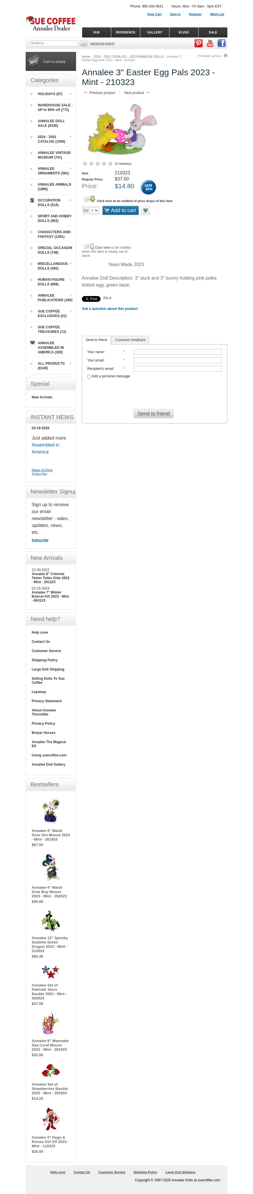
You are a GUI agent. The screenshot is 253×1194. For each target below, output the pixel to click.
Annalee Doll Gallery (48, 764)
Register (195, 14)
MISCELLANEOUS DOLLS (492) (49, 266)
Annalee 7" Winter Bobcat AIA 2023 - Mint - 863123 (50, 596)
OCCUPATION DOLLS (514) (45, 202)
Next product (137, 93)
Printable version (210, 56)
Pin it (107, 298)
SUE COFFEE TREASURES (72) (48, 329)
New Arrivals (42, 397)
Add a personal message (108, 376)
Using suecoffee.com (49, 755)
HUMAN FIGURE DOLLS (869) (47, 282)
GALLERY (154, 32)
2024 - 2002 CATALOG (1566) (47, 139)
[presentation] (155, 392)
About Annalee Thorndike (44, 712)
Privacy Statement (47, 701)
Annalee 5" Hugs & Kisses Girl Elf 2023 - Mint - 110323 (50, 1141)
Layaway (39, 692)
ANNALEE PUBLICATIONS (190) (51, 297)
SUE (96, 32)
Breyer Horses (43, 733)
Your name (95, 352)
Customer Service (46, 651)
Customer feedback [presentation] (130, 340)
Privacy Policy (43, 724)
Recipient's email (100, 369)
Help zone (40, 632)
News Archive (42, 470)
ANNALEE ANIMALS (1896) (50, 186)
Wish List (217, 14)
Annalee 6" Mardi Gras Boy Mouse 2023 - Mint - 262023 (49, 891)
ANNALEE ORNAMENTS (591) (49, 171)
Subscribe (39, 474)
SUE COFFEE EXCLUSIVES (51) (48, 313)
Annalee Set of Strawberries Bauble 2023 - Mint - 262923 (50, 1088)
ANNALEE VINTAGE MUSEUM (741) (50, 155)
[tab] (96, 340)
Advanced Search (102, 43)
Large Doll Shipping (48, 669)
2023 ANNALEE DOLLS (147, 56)
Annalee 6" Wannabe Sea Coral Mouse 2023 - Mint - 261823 (50, 1045)
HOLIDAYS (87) (46, 94)
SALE (213, 32)
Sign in (175, 14)
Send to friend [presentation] (96, 340)
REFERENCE (125, 32)
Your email (95, 360)
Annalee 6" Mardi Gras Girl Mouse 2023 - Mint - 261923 (51, 834)
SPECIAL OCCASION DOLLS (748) (51, 250)
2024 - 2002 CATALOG (110, 56)
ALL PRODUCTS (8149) (47, 365)
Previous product (99, 93)
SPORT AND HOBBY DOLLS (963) (50, 218)
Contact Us (41, 642)
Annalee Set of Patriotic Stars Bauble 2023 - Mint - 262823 (49, 991)
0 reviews (123, 164)
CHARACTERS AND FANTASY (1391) (50, 234)
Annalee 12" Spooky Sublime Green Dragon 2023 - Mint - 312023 (50, 944)
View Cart (154, 14)
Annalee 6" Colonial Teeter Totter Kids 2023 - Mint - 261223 (50, 578)
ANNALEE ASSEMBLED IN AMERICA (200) (47, 347)
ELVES (184, 32)
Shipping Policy (45, 660)
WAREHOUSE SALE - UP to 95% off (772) (51, 107)
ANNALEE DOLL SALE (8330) (47, 123)
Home (86, 56)
